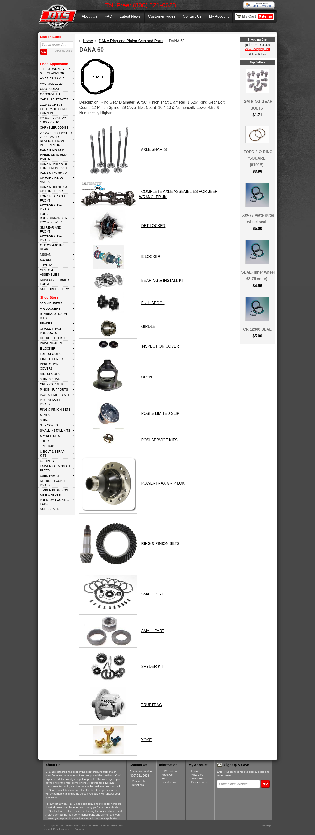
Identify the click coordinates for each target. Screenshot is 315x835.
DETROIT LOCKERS (54, 338)
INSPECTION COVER (160, 346)
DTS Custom (169, 771)
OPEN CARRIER (51, 384)
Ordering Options (257, 54)
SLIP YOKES (49, 425)
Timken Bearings (54, 490)
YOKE (146, 740)
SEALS (45, 415)
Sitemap (266, 825)
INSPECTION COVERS (49, 366)
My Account (219, 16)
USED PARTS (49, 475)
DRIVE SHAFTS (51, 343)
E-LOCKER (47, 348)
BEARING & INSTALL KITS (54, 316)
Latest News (130, 16)
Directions (138, 784)
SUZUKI (45, 259)
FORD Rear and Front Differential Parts (52, 202)
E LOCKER (150, 257)
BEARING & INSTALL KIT (163, 280)
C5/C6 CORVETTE (53, 89)
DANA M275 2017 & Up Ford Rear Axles (53, 177)
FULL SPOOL (152, 303)
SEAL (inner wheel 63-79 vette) (258, 275)
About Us (89, 16)
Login (194, 771)
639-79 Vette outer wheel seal (258, 218)
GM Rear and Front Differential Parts (51, 234)
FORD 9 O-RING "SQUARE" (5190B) (258, 158)
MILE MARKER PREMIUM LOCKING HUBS (54, 500)
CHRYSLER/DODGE (54, 127)
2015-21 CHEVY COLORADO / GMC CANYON (53, 109)
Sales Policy (198, 778)
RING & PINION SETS (55, 409)
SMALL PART (152, 631)
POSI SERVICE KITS (159, 440)
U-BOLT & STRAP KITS (52, 453)
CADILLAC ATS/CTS (54, 99)
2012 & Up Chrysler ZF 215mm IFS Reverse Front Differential (56, 139)
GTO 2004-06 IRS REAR (52, 247)
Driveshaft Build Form (54, 282)
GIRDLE (148, 326)
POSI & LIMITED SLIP (55, 395)
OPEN (146, 377)
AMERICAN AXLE (52, 78)
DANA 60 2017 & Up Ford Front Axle (54, 166)
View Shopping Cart (257, 49)
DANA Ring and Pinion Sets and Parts (53, 155)
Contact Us (192, 16)
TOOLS (45, 441)
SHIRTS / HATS (51, 379)
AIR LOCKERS (50, 308)
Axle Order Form (54, 289)
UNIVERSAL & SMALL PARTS (55, 468)
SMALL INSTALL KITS (55, 430)
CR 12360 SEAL (257, 329)
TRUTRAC (47, 446)
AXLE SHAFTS (50, 509)
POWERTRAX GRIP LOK (163, 483)
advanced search (64, 50)
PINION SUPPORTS (54, 389)
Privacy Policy (199, 782)
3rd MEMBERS (51, 303)
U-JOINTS (47, 461)
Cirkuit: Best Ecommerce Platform (64, 829)
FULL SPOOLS (50, 353)
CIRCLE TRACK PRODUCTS (51, 330)
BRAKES (46, 323)
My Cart (257, 16)
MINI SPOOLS (50, 374)
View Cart (197, 774)
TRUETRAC (151, 705)
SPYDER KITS (50, 436)
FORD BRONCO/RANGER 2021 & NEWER (53, 218)
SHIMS (45, 420)
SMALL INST (152, 594)
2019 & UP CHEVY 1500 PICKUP (53, 120)
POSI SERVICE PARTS (50, 402)
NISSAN (45, 254)
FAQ (108, 16)
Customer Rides (161, 16)
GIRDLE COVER (51, 359)
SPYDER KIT (152, 666)
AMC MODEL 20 (51, 83)
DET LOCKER (153, 226)
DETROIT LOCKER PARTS (53, 483)
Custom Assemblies (49, 272)
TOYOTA (46, 265)
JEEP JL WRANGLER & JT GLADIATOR (55, 71)
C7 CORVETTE (50, 94)
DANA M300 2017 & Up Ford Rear (53, 189)
